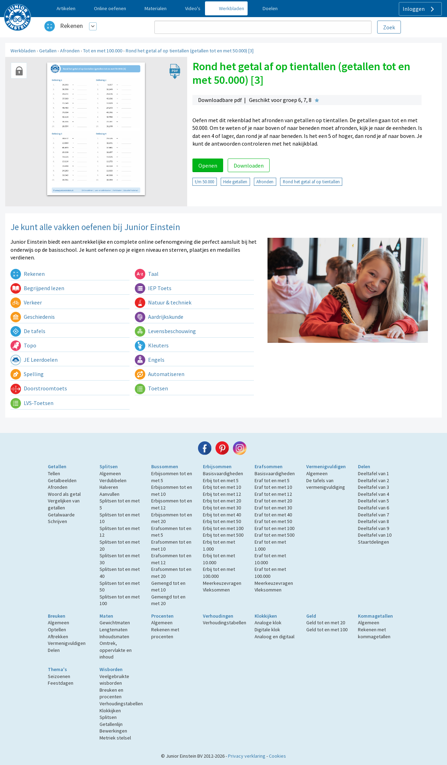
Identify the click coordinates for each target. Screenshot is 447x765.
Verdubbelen (113, 480)
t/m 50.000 (204, 181)
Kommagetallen (375, 616)
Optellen (57, 629)
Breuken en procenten (111, 693)
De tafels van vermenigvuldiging (325, 484)
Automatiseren (159, 373)
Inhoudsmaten (114, 636)
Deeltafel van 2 (373, 480)
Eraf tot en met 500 (274, 535)
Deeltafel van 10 (374, 535)
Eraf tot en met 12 (273, 494)
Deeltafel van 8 (373, 521)
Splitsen (109, 466)
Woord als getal (64, 494)
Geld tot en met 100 (326, 629)
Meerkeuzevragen (222, 583)
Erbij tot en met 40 (222, 515)
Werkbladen (23, 50)
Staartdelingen (373, 542)
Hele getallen (235, 181)
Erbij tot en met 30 (222, 508)
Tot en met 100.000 (102, 50)
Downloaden (249, 165)
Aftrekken (58, 636)
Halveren (109, 487)
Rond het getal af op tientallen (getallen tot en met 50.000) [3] (190, 50)
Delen (364, 466)
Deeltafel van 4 (373, 494)
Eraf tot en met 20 (273, 501)
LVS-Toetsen (31, 402)
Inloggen (419, 9)
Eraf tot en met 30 (273, 508)
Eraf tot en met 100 (274, 528)
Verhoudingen (218, 616)
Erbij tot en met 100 (223, 528)
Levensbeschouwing (165, 331)
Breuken (56, 616)
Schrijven (57, 521)
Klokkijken (266, 616)
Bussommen (164, 466)
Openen (207, 165)
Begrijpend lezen (37, 288)
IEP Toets (153, 288)
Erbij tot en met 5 (221, 480)
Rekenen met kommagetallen (374, 633)
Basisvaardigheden (223, 473)
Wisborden (111, 669)
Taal (147, 273)
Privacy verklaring (246, 756)
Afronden (70, 50)
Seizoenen (59, 676)
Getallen (48, 50)
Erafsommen (269, 466)
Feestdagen (60, 683)
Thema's (57, 669)
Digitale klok (267, 629)
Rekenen (71, 26)
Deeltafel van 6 (373, 508)
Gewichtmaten (115, 622)
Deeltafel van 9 (373, 528)
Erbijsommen (217, 466)
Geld (311, 616)
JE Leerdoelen (34, 359)
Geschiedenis (32, 316)
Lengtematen (113, 629)
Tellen (54, 473)
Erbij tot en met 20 (222, 501)
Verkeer (26, 302)
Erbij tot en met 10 (222, 487)
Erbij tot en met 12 (222, 494)
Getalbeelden (62, 480)
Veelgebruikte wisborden (114, 679)
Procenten (162, 616)
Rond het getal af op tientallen (311, 181)
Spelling (27, 373)
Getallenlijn (111, 724)
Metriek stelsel (115, 738)
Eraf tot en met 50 (273, 521)
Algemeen (110, 473)
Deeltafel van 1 (373, 473)
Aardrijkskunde (159, 316)
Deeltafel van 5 (373, 501)
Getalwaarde (61, 515)
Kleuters (152, 345)
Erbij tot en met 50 (222, 521)
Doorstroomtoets (38, 388)
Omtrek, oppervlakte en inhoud (116, 650)
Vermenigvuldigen (326, 466)
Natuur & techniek (163, 302)
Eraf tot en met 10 (273, 487)
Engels (149, 359)
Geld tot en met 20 (325, 622)
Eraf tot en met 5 (272, 480)
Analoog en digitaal (274, 636)
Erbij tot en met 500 (223, 535)
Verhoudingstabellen (224, 622)
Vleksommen (216, 590)
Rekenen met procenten (165, 633)
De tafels (27, 331)
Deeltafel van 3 (373, 487)
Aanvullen (109, 494)
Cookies (277, 756)
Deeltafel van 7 (373, 515)
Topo (23, 345)
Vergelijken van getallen (64, 504)
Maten (106, 616)
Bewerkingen (113, 731)
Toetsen (151, 388)
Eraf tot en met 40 (273, 515)
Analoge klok (268, 622)
